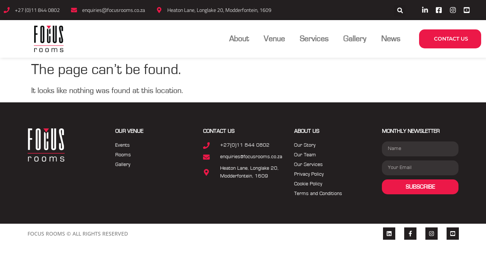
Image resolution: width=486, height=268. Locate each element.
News (390, 39)
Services (314, 39)
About (239, 39)
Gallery (354, 39)
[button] (400, 10)
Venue (274, 39)
